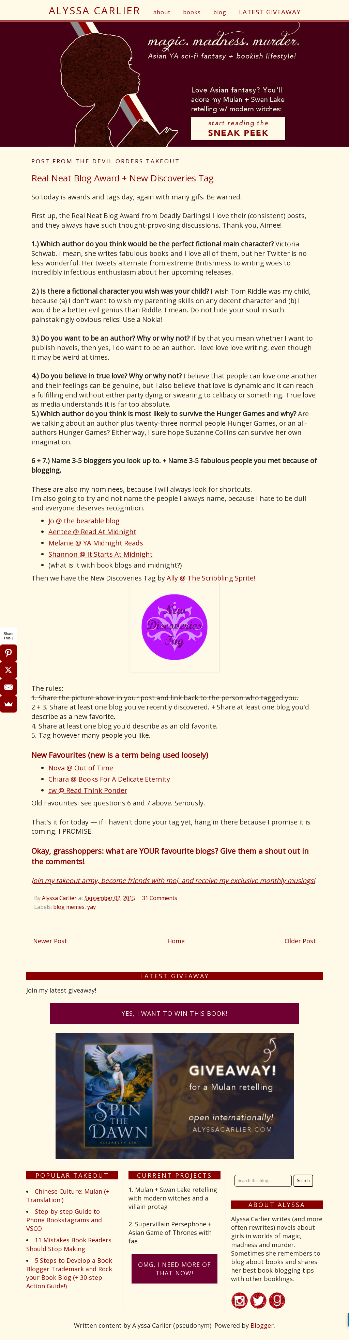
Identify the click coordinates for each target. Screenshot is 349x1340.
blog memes (69, 907)
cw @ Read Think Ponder (87, 790)
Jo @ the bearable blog (84, 520)
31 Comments (159, 898)
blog (219, 12)
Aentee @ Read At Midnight (92, 531)
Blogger (262, 1325)
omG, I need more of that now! (174, 1268)
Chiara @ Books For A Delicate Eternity (109, 779)
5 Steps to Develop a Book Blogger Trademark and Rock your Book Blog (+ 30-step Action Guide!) (69, 1273)
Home (176, 941)
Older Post (300, 941)
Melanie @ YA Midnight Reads (95, 543)
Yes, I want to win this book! (174, 1013)
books (192, 12)
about (161, 12)
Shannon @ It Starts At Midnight (100, 554)
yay (91, 907)
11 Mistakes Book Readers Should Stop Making (68, 1244)
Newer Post (50, 941)
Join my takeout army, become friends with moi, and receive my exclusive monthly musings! (173, 880)
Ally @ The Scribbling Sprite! (211, 578)
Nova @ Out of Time (80, 767)
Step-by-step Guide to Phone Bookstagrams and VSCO (64, 1219)
